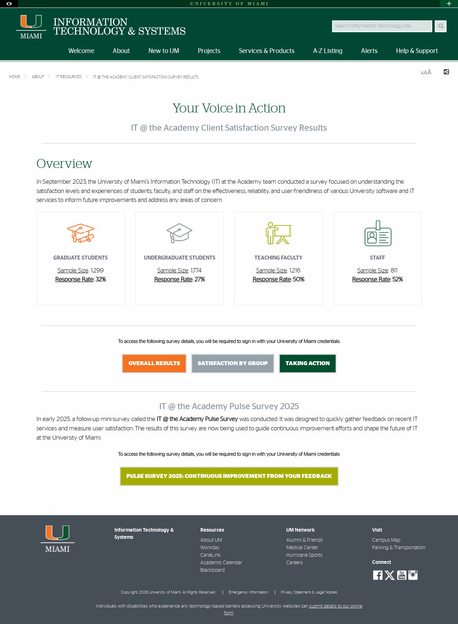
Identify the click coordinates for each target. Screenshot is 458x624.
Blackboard (212, 570)
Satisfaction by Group (233, 363)
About (38, 77)
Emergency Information (248, 592)
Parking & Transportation (398, 547)
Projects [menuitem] (209, 51)
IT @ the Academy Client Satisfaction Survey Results (146, 77)
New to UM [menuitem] (163, 51)
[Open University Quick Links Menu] (449, 4)
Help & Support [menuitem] (417, 51)
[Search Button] (441, 26)
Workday (210, 547)
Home (15, 77)
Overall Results (154, 363)
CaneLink (210, 555)
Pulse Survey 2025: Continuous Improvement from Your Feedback (229, 476)
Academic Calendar (221, 562)
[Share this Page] (443, 73)
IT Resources (69, 77)
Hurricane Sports (304, 555)
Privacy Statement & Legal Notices (309, 592)
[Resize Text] (426, 72)
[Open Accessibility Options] (9, 4)
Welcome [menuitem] (81, 51)
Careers (294, 562)
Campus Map (386, 540)
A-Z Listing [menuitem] (327, 51)
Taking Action (308, 363)
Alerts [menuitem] (369, 51)
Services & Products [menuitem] (266, 51)
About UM (211, 540)
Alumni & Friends (304, 540)
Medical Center (302, 547)
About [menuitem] (121, 51)
